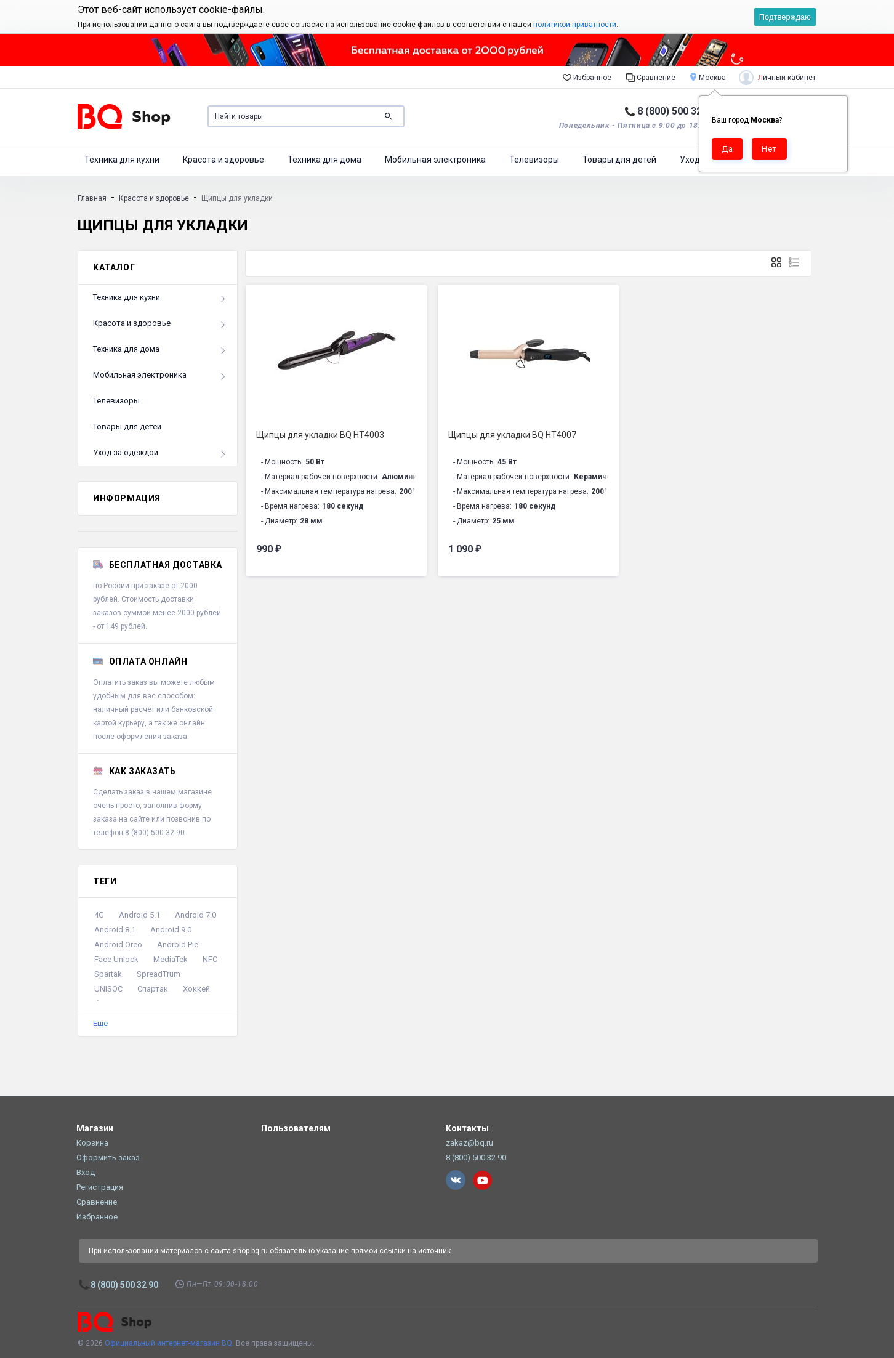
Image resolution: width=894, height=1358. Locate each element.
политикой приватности (574, 24)
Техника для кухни (121, 159)
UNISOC (108, 988)
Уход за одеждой (125, 452)
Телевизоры (534, 159)
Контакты (467, 1128)
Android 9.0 (170, 929)
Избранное (587, 77)
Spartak (108, 974)
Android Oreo (118, 944)
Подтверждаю (785, 17)
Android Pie (177, 944)
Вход (85, 1172)
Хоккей (196, 988)
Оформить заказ (108, 1157)
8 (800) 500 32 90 (676, 111)
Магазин (94, 1128)
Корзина (92, 1142)
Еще (100, 1023)
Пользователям (296, 1128)
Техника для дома (324, 159)
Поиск (388, 116)
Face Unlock (116, 959)
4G (99, 914)
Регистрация (99, 1187)
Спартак (152, 988)
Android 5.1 (139, 914)
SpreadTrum (158, 974)
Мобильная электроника (435, 159)
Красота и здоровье (223, 159)
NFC (210, 959)
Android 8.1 (114, 929)
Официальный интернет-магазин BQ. (169, 1343)
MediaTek (170, 959)
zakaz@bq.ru (469, 1142)
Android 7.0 (195, 914)
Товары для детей (619, 159)
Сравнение (650, 77)
